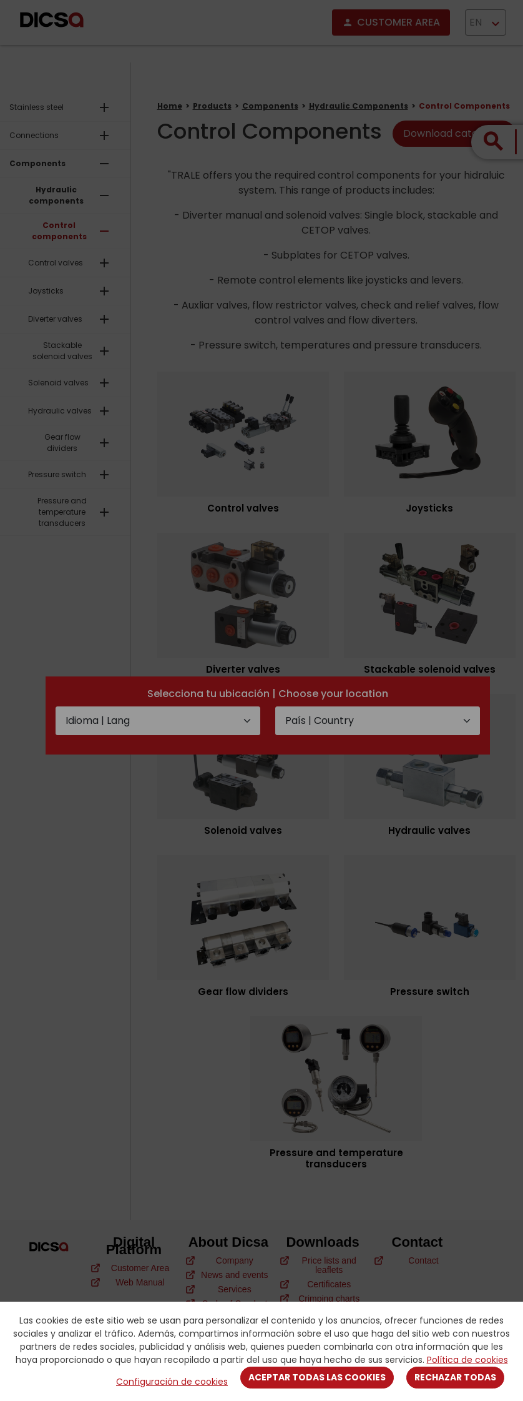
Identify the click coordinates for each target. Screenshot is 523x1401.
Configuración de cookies (172, 1381)
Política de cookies (467, 1360)
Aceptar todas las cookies (317, 1377)
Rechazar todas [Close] (455, 1377)
